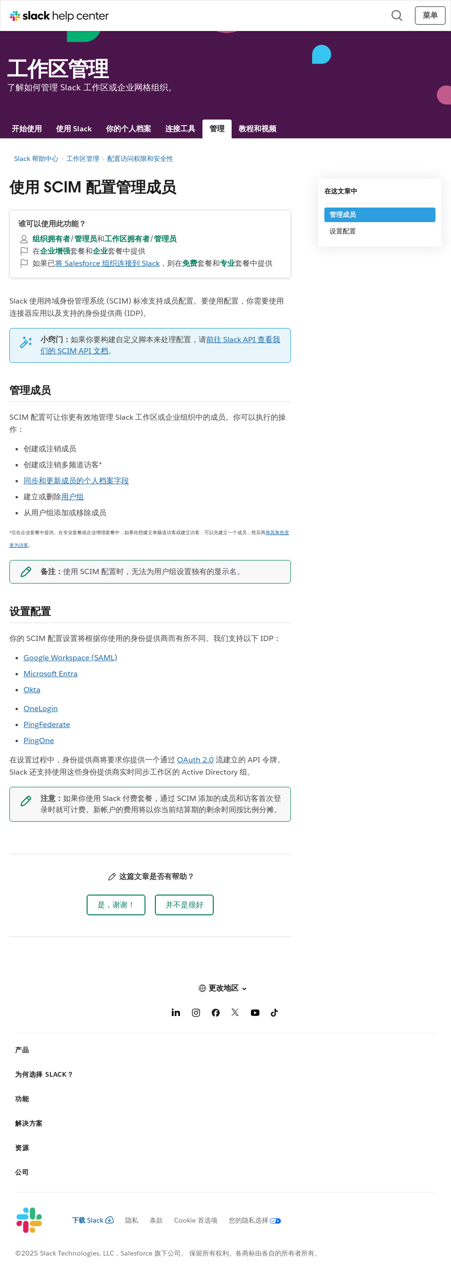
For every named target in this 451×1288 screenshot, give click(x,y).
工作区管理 (82, 158)
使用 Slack (74, 129)
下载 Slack (93, 1220)
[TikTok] (275, 1014)
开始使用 (27, 129)
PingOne (39, 740)
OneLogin (41, 708)
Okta (32, 690)
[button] (116, 905)
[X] (235, 1014)
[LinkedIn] (176, 1014)
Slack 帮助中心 (36, 158)
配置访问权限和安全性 (140, 158)
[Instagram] (196, 1014)
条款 (156, 1220)
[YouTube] (255, 1014)
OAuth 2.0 (195, 760)
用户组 (72, 497)
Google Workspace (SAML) (70, 658)
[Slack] (36, 1221)
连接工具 (180, 129)
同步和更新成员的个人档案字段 (76, 481)
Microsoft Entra (51, 674)
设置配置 (343, 231)
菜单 (430, 15)
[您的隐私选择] (249, 1220)
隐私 (131, 1220)
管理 (217, 129)
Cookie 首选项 (195, 1220)
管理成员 (343, 214)
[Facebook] (215, 1014)
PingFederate (47, 724)
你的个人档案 (128, 129)
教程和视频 (257, 129)
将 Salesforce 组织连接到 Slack (107, 263)
